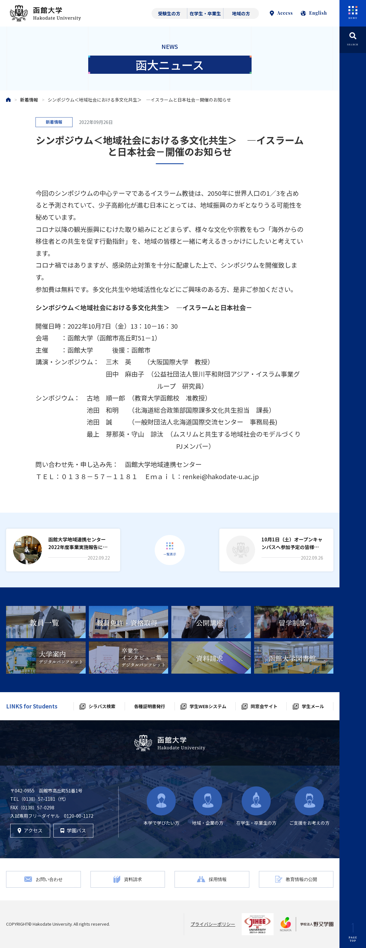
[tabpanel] (46, 622)
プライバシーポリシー (213, 924)
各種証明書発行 (149, 706)
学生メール (313, 706)
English (314, 13)
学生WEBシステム (208, 706)
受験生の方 (169, 13)
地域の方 (241, 13)
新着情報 (29, 99)
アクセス (30, 830)
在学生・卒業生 (205, 13)
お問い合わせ (49, 879)
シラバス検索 (102, 706)
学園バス (73, 830)
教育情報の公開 (301, 879)
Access (281, 13)
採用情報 (218, 879)
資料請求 (133, 879)
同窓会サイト (264, 706)
